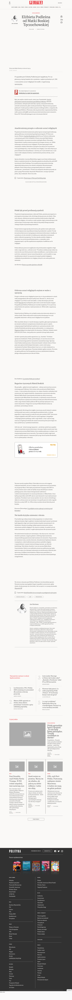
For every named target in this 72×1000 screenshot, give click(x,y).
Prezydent (11, 880)
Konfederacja (12, 878)
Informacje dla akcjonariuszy (44, 966)
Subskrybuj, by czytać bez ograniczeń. (28, 91)
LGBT (44, 107)
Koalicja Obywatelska (14, 867)
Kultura (31, 7)
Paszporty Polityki (13, 945)
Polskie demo (40, 894)
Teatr (10, 940)
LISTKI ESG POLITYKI (15, 920)
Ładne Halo (38, 990)
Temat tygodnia (41, 878)
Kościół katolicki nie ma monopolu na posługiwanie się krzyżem (39, 563)
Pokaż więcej (36, 781)
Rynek (27, 7)
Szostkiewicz (40, 862)
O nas (38, 937)
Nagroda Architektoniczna (15, 947)
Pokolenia (51, 7)
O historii (39, 887)
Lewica (11, 871)
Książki (11, 929)
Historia (39, 917)
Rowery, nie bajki (41, 891)
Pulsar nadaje (40, 896)
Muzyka (11, 931)
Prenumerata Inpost (36, 813)
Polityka (11, 842)
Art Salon (11, 949)
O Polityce (11, 966)
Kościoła (51, 287)
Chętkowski (40, 867)
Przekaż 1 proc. (41, 921)
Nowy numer (15, 7)
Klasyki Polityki (41, 926)
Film (10, 933)
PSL (10, 874)
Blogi (38, 7)
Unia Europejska (13, 891)
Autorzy (39, 932)
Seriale (10, 936)
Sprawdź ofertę (51, 436)
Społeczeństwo (36, 13)
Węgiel (11, 914)
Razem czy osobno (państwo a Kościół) (31, 254)
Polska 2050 (12, 876)
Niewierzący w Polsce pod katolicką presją (34, 171)
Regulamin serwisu (41, 955)
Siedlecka (39, 858)
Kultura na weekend (42, 880)
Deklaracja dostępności (42, 963)
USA (10, 894)
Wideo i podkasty (44, 7)
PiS (10, 869)
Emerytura (11, 916)
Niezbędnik (12, 858)
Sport (38, 923)
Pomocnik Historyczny (14, 847)
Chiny (10, 900)
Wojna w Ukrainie (13, 889)
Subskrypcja (47, 813)
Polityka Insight (31, 988)
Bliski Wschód (12, 896)
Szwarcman (40, 860)
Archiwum (40, 930)
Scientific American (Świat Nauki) (46, 845)
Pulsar (39, 842)
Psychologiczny (41, 889)
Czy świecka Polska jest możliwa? (31, 361)
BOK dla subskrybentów (14, 963)
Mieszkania (12, 909)
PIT (10, 911)
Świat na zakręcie (41, 882)
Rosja (10, 898)
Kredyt (10, 918)
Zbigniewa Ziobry (39, 313)
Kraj (20, 7)
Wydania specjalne (13, 845)
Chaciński (39, 864)
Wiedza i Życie (13, 851)
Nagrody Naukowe (42, 849)
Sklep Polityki (40, 939)
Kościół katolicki (20, 567)
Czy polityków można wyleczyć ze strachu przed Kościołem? (42, 487)
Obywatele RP (50, 559)
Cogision (34, 990)
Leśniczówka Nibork (51, 988)
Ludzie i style (40, 912)
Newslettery (40, 910)
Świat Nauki (12, 854)
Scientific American (14, 849)
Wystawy (11, 938)
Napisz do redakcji (13, 960)
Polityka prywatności (42, 960)
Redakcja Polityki (13, 955)
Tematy (39, 935)
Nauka (34, 7)
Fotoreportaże (40, 914)
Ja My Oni (11, 856)
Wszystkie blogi (41, 869)
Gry (10, 942)
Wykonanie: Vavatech (50, 990)
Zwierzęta (39, 928)
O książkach (40, 885)
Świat (23, 7)
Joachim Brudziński (19, 134)
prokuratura (38, 567)
